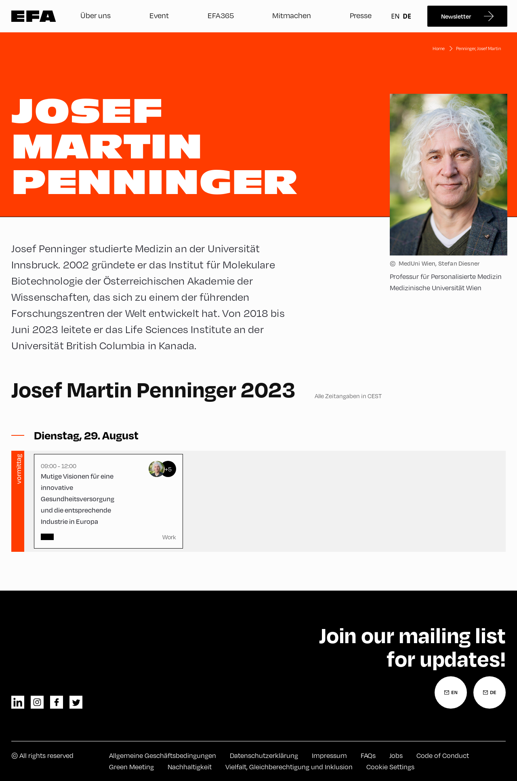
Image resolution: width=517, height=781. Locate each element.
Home (439, 48)
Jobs (396, 755)
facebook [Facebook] (56, 702)
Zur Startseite (33, 16)
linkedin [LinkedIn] (17, 702)
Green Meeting (131, 766)
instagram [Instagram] (37, 702)
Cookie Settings (390, 766)
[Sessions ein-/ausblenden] (86, 435)
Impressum (329, 755)
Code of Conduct (442, 755)
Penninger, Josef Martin (478, 48)
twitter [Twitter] (75, 702)
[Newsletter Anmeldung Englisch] (450, 692)
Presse (361, 15)
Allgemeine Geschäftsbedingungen (162, 755)
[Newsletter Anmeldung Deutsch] (489, 692)
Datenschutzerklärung (264, 755)
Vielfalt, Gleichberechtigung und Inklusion (289, 766)
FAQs (368, 755)
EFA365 (221, 15)
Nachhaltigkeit (190, 766)
